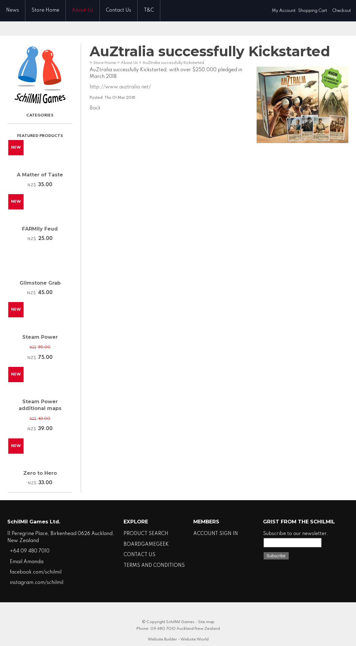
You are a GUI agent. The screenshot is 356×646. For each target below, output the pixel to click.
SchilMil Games (180, 622)
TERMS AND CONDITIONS (154, 565)
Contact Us (118, 10)
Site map (206, 622)
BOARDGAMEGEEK (146, 544)
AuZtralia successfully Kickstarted (173, 63)
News (12, 10)
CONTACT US (139, 554)
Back (95, 108)
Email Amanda (26, 561)
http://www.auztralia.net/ (120, 87)
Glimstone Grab (40, 283)
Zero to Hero (40, 473)
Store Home (45, 10)
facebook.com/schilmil (35, 572)
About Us (82, 10)
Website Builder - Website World (178, 639)
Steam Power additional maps (40, 405)
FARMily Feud (40, 229)
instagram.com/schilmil (36, 582)
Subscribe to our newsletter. (295, 533)
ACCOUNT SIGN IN (215, 533)
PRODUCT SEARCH (146, 533)
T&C (149, 10)
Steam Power (40, 337)
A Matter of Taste (40, 175)
